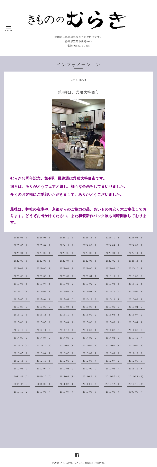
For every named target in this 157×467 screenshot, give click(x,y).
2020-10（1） (137, 268)
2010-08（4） (45, 391)
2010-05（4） (114, 391)
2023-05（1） (68, 253)
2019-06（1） (22, 283)
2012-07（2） (114, 360)
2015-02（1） (114, 322)
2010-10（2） (22, 391)
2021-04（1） (68, 268)
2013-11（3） (22, 345)
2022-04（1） (68, 260)
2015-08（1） (114, 314)
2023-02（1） (91, 253)
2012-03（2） (68, 368)
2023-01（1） (114, 253)
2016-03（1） (91, 306)
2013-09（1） (68, 345)
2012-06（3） (137, 360)
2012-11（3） (22, 360)
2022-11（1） (137, 253)
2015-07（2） (137, 314)
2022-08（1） (45, 260)
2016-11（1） (114, 299)
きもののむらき (69, 462)
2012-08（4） (91, 360)
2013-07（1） (114, 345)
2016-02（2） (114, 306)
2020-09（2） (22, 276)
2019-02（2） (91, 283)
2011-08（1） (91, 376)
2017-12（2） (114, 291)
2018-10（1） (22, 291)
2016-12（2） (91, 299)
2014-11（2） (45, 330)
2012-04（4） (45, 368)
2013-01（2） (114, 353)
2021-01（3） (114, 268)
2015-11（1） (45, 314)
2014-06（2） (137, 330)
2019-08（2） (137, 276)
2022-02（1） (114, 260)
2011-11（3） (22, 376)
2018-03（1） (68, 291)
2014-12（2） (22, 330)
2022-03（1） (91, 260)
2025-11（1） (91, 237)
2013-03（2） (68, 353)
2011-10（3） (45, 376)
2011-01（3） (91, 384)
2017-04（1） (45, 299)
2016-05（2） (45, 306)
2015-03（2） (91, 322)
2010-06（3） (91, 391)
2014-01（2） (114, 337)
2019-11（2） (114, 276)
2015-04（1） (68, 322)
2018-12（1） (137, 283)
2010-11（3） (137, 384)
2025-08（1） (137, 237)
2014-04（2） (45, 337)
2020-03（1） (45, 276)
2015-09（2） (91, 314)
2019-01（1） (114, 283)
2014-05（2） (22, 337)
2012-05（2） (22, 368)
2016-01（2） (137, 306)
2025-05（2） (22, 245)
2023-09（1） (45, 253)
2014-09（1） (91, 330)
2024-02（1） (137, 245)
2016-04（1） (68, 306)
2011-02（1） (68, 384)
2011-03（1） (45, 384)
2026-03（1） (45, 237)
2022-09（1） (22, 260)
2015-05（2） (45, 322)
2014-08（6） (114, 330)
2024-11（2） (68, 245)
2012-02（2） (91, 368)
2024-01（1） (22, 253)
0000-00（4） (137, 391)
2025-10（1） (114, 237)
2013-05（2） (22, 353)
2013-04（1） (45, 353)
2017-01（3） (68, 299)
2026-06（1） (22, 237)
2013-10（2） (45, 345)
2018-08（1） (45, 291)
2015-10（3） (68, 314)
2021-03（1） (91, 268)
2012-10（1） (45, 360)
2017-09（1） (137, 291)
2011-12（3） (137, 368)
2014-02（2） (91, 337)
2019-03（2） (68, 283)
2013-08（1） (91, 345)
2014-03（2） (68, 337)
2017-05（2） (22, 299)
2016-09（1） (137, 299)
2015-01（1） (137, 322)
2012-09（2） (68, 360)
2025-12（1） (68, 237)
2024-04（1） (114, 245)
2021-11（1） (137, 260)
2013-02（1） (91, 353)
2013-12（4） (137, 337)
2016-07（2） (22, 306)
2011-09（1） (68, 376)
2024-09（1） (91, 245)
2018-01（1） (91, 291)
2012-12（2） (137, 353)
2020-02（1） (68, 276)
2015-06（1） (22, 322)
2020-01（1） (91, 276)
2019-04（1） (45, 283)
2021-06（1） (45, 268)
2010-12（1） (113, 384)
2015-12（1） (22, 314)
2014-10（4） (68, 330)
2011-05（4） (136, 376)
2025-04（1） (45, 245)
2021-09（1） (22, 268)
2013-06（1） (137, 345)
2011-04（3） (22, 384)
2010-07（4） (68, 391)
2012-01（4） (114, 368)
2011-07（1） (113, 376)
